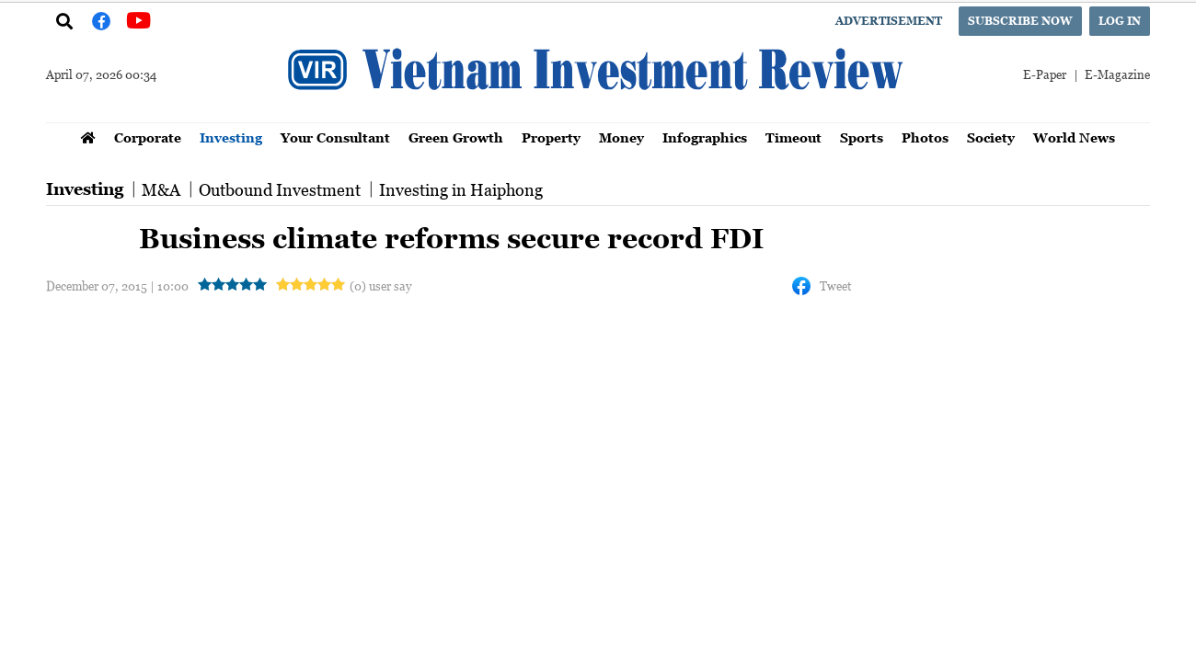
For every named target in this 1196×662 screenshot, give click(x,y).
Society (991, 137)
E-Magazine (1117, 74)
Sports (861, 137)
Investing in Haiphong (461, 189)
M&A (161, 189)
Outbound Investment (280, 189)
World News (1074, 137)
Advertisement (888, 21)
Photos (925, 137)
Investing (231, 137)
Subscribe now (1020, 21)
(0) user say (380, 285)
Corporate (147, 137)
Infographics (704, 137)
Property (551, 137)
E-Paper (1044, 74)
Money (621, 137)
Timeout (793, 137)
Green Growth (455, 137)
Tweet (835, 285)
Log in (1119, 21)
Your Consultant (335, 137)
